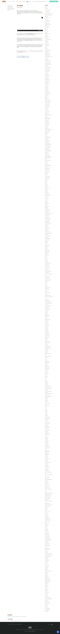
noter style (47, 169)
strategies (47, 337)
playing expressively (48, 129)
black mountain (47, 60)
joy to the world (47, 140)
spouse (46, 381)
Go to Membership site (54, 1)
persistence (47, 560)
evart (46, 109)
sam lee (46, 48)
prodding (46, 611)
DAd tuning (47, 523)
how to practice (47, 295)
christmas (47, 132)
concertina (47, 105)
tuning (46, 37)
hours (46, 514)
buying (46, 72)
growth (46, 253)
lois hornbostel (47, 422)
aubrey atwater (47, 238)
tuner (46, 188)
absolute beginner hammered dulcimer (48, 157)
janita (46, 377)
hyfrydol (46, 525)
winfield (46, 397)
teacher (46, 330)
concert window (47, 446)
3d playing (47, 499)
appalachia (47, 206)
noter (46, 94)
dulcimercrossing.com (48, 56)
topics (46, 161)
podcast (46, 237)
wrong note (47, 265)
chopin (46, 312)
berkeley (46, 86)
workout (46, 327)
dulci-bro (47, 21)
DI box (46, 384)
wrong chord (47, 423)
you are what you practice (48, 297)
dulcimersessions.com (48, 494)
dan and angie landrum (48, 490)
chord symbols (47, 503)
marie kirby (47, 272)
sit (46, 407)
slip (46, 408)
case (46, 401)
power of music (47, 549)
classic (46, 357)
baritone (46, 445)
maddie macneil (47, 495)
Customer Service (12, 624)
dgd (46, 97)
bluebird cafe (47, 287)
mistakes (46, 415)
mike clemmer (47, 168)
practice (47, 52)
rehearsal (47, 179)
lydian (46, 32)
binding (46, 372)
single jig (46, 569)
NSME (46, 40)
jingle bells (47, 141)
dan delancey (47, 122)
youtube (46, 515)
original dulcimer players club (48, 115)
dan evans (47, 533)
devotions (47, 192)
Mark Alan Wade (48, 498)
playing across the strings (48, 501)
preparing (47, 246)
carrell (46, 461)
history (46, 16)
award (46, 541)
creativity (46, 307)
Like (17, 54)
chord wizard (47, 430)
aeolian (46, 28)
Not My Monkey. (38, 33)
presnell (46, 465)
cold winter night (48, 519)
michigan (46, 113)
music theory (47, 17)
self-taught (47, 331)
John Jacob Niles (48, 218)
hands (46, 590)
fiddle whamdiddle (12, 8)
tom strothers (47, 434)
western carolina (48, 93)
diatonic (46, 431)
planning (46, 345)
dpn (46, 491)
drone (46, 43)
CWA (46, 230)
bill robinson (47, 518)
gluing (46, 376)
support (46, 226)
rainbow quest (47, 342)
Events (46, 8)
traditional (47, 36)
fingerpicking (47, 23)
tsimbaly (46, 438)
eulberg (46, 82)
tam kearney (47, 482)
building (46, 59)
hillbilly (46, 207)
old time (46, 455)
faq (46, 449)
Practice (46, 561)
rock (46, 360)
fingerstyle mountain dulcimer (48, 25)
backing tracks (47, 346)
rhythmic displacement (48, 479)
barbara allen (47, 426)
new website (47, 565)
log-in (46, 241)
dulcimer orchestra (48, 165)
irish (46, 183)
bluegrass (47, 252)
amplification (47, 79)
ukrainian (47, 441)
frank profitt (47, 427)
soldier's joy (47, 470)
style (46, 268)
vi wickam (47, 71)
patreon (46, 457)
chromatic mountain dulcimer (48, 54)
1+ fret (46, 311)
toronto (46, 483)
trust (46, 291)
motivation (47, 589)
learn (46, 604)
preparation (47, 203)
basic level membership (48, 473)
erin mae (46, 350)
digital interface (47, 385)
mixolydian (47, 33)
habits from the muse (48, 223)
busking (46, 572)
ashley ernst (47, 487)
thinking (46, 400)
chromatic (47, 198)
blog (46, 158)
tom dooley (47, 369)
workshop (47, 299)
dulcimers (47, 249)
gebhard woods (47, 118)
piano (46, 281)
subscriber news (11, 7)
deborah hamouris (48, 353)
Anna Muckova (47, 227)
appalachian (47, 217)
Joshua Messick (48, 63)
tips (46, 380)
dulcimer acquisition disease (48, 582)
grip (46, 404)
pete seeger (47, 341)
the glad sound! (47, 195)
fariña (46, 338)
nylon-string (47, 537)
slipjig (46, 184)
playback (46, 575)
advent (46, 202)
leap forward (47, 548)
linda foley (47, 112)
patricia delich (47, 214)
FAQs (8, 624)
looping (46, 173)
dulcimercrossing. (48, 160)
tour (46, 564)
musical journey (47, 280)
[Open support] (58, 632)
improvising (47, 419)
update (46, 242)
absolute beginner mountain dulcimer (48, 150)
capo (46, 257)
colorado (46, 87)
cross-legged (47, 403)
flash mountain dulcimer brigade (48, 392)
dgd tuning (47, 98)
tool (46, 435)
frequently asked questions (47, 451)
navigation (47, 454)
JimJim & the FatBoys (48, 393)
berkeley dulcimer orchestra (47, 362)
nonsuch (46, 234)
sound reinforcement (48, 387)
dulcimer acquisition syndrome (48, 580)
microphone (47, 83)
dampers (46, 211)
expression (47, 128)
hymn (46, 526)
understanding (47, 545)
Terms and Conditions (19, 624)
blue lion (46, 373)
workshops (47, 601)
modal (46, 126)
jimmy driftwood (11, 9)
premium (46, 529)
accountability (47, 608)
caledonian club (47, 319)
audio (46, 573)
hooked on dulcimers (48, 303)
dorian (46, 29)
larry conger (47, 277)
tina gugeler (47, 148)
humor (46, 304)
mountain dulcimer (48, 13)
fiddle (8, 9)
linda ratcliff (47, 51)
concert (46, 349)
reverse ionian (47, 102)
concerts (46, 596)
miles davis (47, 264)
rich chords (47, 300)
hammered (47, 544)
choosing (46, 74)
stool (46, 411)
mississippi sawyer (48, 137)
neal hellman (47, 176)
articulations (47, 466)
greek (46, 605)
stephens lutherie (48, 538)
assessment (47, 315)
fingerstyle (47, 117)
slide (46, 486)
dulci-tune (47, 323)
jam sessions (47, 334)
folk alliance (47, 44)
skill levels (47, 316)
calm (46, 283)
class (46, 507)
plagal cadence (47, 20)
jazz (46, 420)
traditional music (48, 210)
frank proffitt (47, 366)
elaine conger (47, 276)
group (46, 322)
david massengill (48, 101)
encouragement (47, 609)
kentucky (46, 90)
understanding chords (48, 504)
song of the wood (48, 64)
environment (47, 308)
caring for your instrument (48, 475)
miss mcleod (47, 68)
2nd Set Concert (48, 388)
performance (47, 245)
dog (46, 284)
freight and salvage (48, 356)
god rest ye (47, 478)
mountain (47, 153)
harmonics (47, 121)
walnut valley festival (48, 396)
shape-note (47, 458)
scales (46, 191)
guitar (46, 593)
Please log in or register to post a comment (16, 620)
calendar (46, 442)
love (46, 326)
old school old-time (48, 271)
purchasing (47, 75)
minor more (47, 136)
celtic (46, 568)
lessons (8, 8)
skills (46, 510)
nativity (46, 133)
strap (46, 412)
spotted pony (47, 534)
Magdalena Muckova (48, 233)
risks (46, 256)
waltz (46, 318)
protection (47, 576)
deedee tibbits (47, 106)
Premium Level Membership (47, 222)
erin (46, 199)
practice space (47, 292)
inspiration (47, 288)
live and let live (47, 267)
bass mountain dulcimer (48, 274)
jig (46, 522)
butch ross (47, 172)
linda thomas (47, 125)
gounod (46, 530)
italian (46, 180)
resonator (47, 164)
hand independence (48, 144)
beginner (46, 152)
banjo (46, 365)
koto (46, 47)
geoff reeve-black (48, 462)
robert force (47, 187)
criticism (46, 261)
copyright (47, 78)
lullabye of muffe (48, 147)
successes (47, 416)
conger (46, 469)
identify (46, 586)
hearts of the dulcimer (48, 213)
